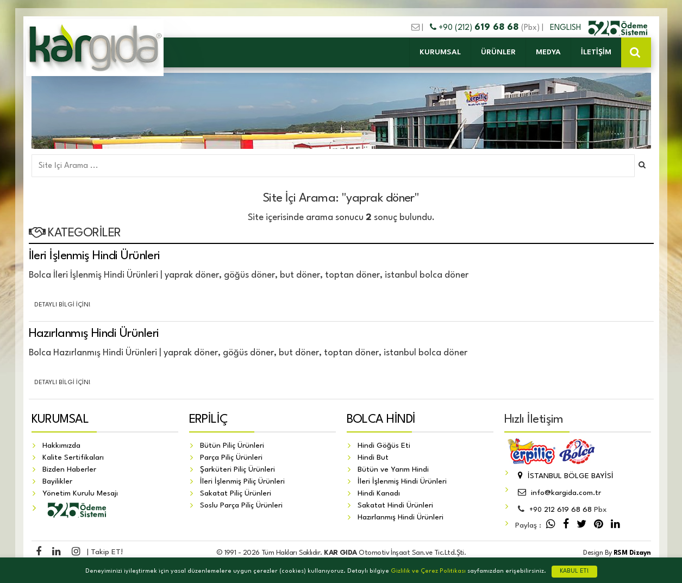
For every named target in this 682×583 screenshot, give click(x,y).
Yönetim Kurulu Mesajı (80, 493)
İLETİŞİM (596, 52)
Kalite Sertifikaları (73, 457)
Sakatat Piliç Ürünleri (235, 493)
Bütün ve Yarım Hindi (393, 469)
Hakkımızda (61, 445)
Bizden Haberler (69, 469)
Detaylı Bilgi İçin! (62, 305)
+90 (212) (475, 28)
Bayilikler (57, 481)
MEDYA (548, 52)
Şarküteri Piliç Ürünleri (237, 469)
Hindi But (373, 457)
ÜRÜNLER (498, 52)
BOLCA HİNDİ (381, 419)
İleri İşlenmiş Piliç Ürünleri (242, 481)
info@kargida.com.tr (558, 493)
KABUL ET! (574, 571)
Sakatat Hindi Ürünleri (395, 505)
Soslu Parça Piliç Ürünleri (241, 505)
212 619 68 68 (560, 509)
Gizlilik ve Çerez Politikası (428, 571)
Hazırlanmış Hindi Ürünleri (94, 334)
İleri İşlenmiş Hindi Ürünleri (94, 256)
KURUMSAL (440, 52)
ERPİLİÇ (208, 419)
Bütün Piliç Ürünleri (232, 445)
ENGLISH (566, 28)
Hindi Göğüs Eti (384, 445)
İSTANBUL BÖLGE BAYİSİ (564, 476)
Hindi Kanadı (379, 493)
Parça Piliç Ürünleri (231, 457)
